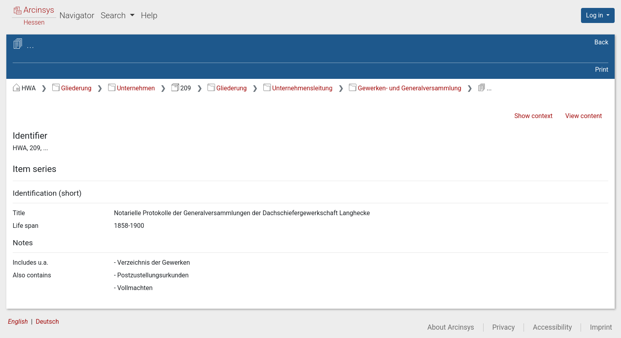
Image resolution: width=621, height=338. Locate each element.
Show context (533, 116)
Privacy (503, 327)
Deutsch (47, 321)
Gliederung (71, 88)
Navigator (76, 15)
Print (601, 69)
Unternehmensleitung (298, 88)
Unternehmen (131, 88)
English (18, 321)
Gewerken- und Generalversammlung (405, 88)
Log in (595, 15)
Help (149, 15)
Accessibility (552, 327)
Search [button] (114, 15)
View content (583, 116)
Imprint (601, 327)
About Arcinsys (450, 327)
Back (601, 42)
